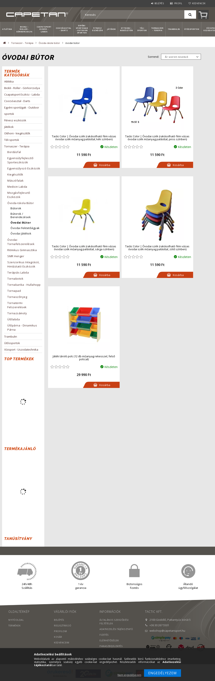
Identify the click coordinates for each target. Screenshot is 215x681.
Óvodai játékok (20, 233)
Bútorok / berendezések (20, 215)
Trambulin (174, 29)
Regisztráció (63, 625)
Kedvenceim (61, 642)
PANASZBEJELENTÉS (111, 646)
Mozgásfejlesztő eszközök (18, 195)
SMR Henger (15, 256)
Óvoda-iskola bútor (49, 43)
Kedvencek (199, 3)
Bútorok (15, 208)
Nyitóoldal (16, 619)
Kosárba (86, 165)
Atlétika (7, 29)
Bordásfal (14, 152)
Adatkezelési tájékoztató (117, 629)
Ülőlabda (13, 319)
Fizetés (104, 634)
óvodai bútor (20, 222)
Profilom (60, 631)
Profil (178, 3)
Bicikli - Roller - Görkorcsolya (24, 29)
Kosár (58, 636)
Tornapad (14, 291)
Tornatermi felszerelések (17, 305)
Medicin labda (17, 187)
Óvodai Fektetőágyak (25, 228)
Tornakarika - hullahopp (24, 285)
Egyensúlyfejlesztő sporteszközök (20, 160)
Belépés (159, 3)
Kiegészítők (15, 174)
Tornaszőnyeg (17, 297)
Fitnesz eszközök (97, 29)
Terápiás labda (18, 272)
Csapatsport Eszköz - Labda (44, 29)
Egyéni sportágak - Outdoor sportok (82, 29)
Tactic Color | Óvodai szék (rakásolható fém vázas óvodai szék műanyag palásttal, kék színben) (74, 137)
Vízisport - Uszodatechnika (21, 349)
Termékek (14, 625)
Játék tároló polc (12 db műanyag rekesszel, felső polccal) (129, 247)
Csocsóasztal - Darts (63, 29)
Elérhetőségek (110, 640)
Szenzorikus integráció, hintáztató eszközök (23, 264)
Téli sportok (142, 29)
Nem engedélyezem (129, 675)
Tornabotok (15, 278)
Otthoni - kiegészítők (126, 29)
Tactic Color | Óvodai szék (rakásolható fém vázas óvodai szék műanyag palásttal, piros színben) (129, 137)
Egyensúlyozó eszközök (23, 168)
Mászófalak (15, 180)
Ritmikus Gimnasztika (22, 250)
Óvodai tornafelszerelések (20, 242)
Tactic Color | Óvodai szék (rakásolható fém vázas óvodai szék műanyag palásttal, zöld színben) (74, 247)
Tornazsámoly (17, 313)
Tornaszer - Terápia (157, 29)
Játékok (111, 29)
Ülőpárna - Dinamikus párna (22, 327)
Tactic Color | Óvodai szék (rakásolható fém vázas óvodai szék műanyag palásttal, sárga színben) (184, 137)
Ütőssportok (191, 29)
